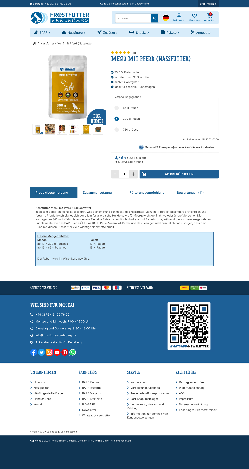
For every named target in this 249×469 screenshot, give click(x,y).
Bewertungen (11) (190, 192)
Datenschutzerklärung (193, 404)
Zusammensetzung (97, 192)
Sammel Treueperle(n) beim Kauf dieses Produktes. (180, 147)
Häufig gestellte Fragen (49, 393)
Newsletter (89, 410)
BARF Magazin (208, 3)
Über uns (39, 382)
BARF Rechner (91, 382)
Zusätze (110, 32)
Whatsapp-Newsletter (96, 415)
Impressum (186, 399)
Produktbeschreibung (51, 192)
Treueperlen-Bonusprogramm (150, 393)
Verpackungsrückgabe (145, 387)
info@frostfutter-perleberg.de (55, 335)
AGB (182, 393)
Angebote (203, 32)
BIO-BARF (88, 404)
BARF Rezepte (91, 387)
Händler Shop (43, 399)
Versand (138, 161)
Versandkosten (69, 431)
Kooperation (138, 382)
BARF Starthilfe (92, 399)
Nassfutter (77, 32)
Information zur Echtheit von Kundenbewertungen (147, 415)
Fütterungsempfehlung (147, 192)
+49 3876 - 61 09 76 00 (52, 314)
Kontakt (39, 404)
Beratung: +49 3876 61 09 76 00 (50, 3)
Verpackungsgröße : (128, 97)
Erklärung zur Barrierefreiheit (198, 410)
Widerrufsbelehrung (192, 387)
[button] (165, 18)
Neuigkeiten (41, 387)
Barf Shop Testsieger (144, 399)
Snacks (142, 32)
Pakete (173, 32)
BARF (44, 32)
